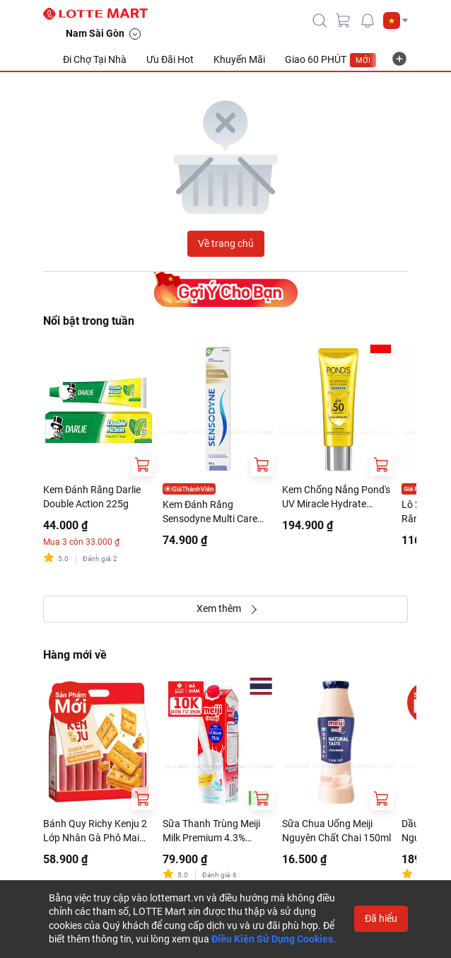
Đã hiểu (381, 918)
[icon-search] (319, 20)
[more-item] (399, 58)
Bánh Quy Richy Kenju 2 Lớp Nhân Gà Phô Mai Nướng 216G (95, 831)
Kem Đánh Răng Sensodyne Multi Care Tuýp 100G (210, 512)
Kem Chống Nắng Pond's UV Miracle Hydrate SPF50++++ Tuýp (336, 497)
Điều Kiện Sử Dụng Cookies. (273, 939)
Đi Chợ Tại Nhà (95, 59)
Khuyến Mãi (239, 59)
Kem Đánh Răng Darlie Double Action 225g (92, 496)
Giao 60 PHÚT (331, 60)
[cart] (343, 20)
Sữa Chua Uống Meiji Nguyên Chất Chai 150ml (336, 830)
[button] (395, 20)
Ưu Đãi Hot (170, 59)
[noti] (367, 20)
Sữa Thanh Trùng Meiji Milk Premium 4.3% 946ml (211, 831)
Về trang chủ (226, 243)
